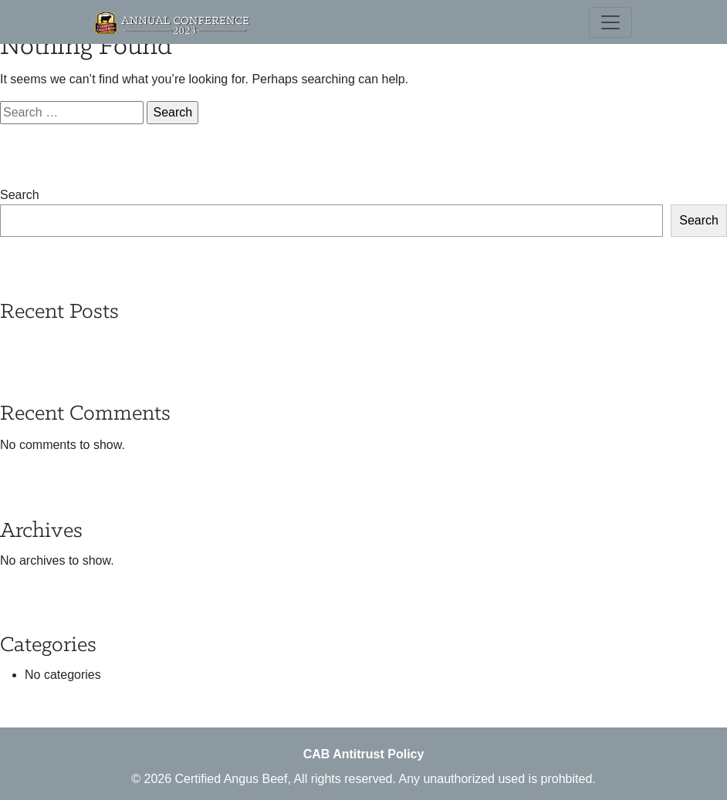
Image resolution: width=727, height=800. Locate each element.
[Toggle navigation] (610, 22)
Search (19, 194)
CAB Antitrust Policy (363, 754)
